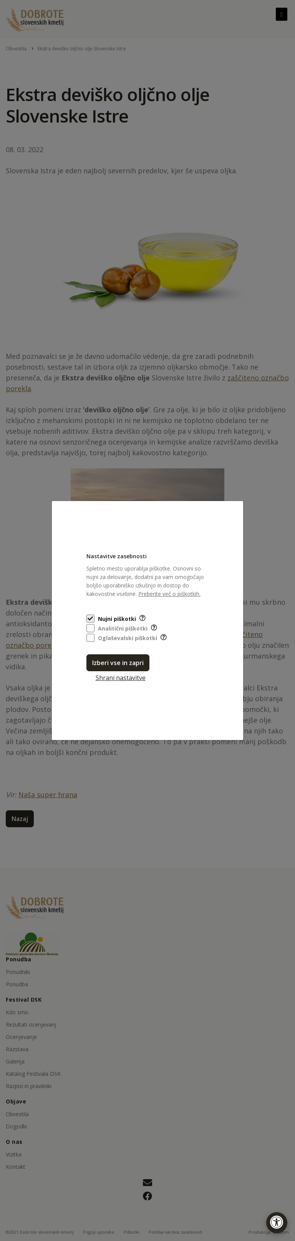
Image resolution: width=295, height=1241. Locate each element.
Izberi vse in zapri (118, 663)
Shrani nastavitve (121, 678)
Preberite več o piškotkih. (169, 593)
